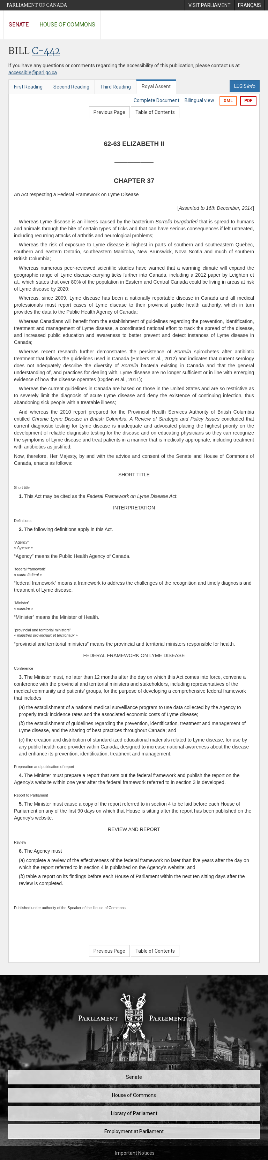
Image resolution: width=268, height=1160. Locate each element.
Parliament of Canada (37, 5)
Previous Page (109, 112)
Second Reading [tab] (71, 87)
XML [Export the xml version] (228, 100)
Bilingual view (199, 100)
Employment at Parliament (134, 1131)
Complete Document (156, 100)
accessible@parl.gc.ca (32, 72)
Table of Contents (155, 112)
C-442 (46, 51)
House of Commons (67, 24)
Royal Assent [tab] (156, 86)
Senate (19, 24)
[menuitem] (209, 5)
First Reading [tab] (28, 87)
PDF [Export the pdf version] (248, 100)
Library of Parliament (134, 1113)
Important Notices (135, 1153)
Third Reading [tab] (115, 87)
